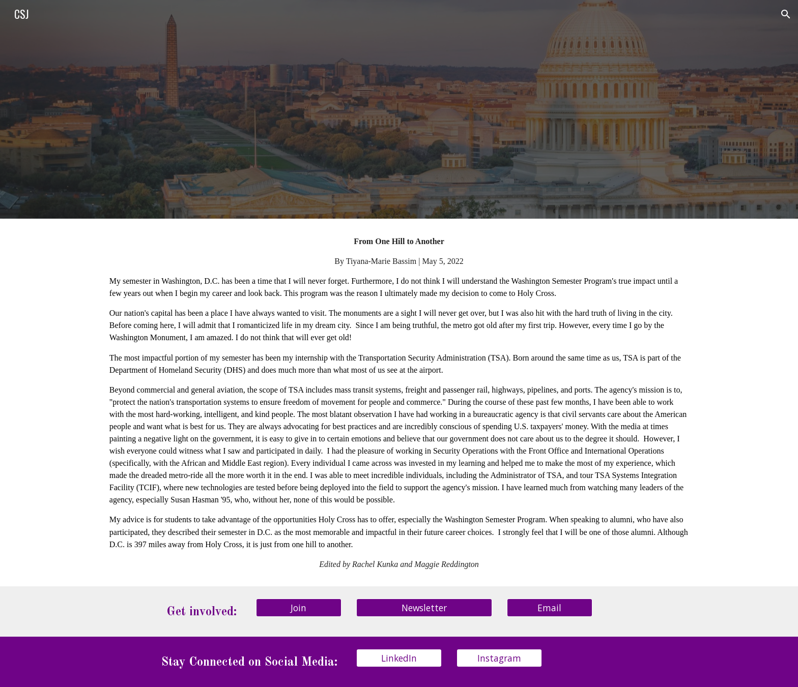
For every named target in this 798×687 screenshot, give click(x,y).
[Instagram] (499, 658)
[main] (399, 402)
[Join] (298, 607)
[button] (786, 14)
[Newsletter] (424, 607)
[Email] (549, 607)
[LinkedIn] (399, 658)
